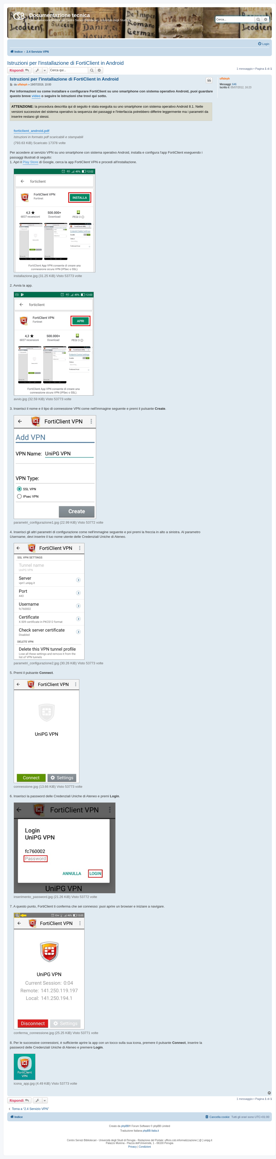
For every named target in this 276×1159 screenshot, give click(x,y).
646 (234, 84)
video (36, 96)
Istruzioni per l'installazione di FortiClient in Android (65, 63)
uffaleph (225, 78)
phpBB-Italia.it (151, 1130)
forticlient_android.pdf (31, 131)
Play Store (30, 162)
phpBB (125, 1126)
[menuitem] (263, 44)
